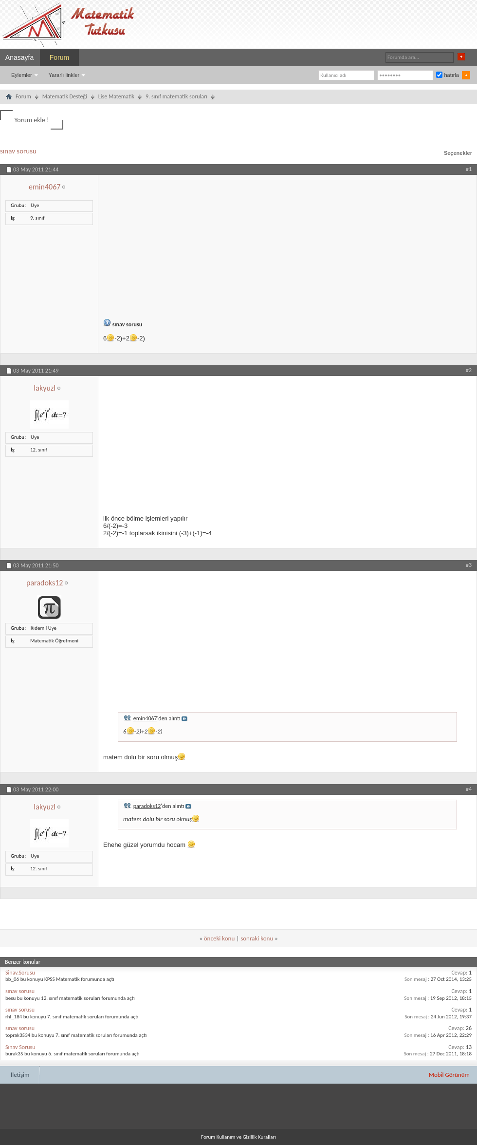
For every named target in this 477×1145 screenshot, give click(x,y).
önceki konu (219, 938)
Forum (59, 57)
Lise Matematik (116, 96)
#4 (469, 789)
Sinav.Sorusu (20, 972)
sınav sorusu (18, 151)
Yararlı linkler (64, 75)
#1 (469, 169)
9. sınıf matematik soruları (176, 96)
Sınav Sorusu (20, 1047)
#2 (469, 370)
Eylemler (21, 75)
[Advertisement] (287, 243)
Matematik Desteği (64, 96)
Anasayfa (19, 57)
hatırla (447, 75)
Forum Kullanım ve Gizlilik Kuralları (238, 1137)
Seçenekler (458, 153)
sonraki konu (256, 938)
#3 (469, 565)
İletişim (20, 1074)
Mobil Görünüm (449, 1074)
